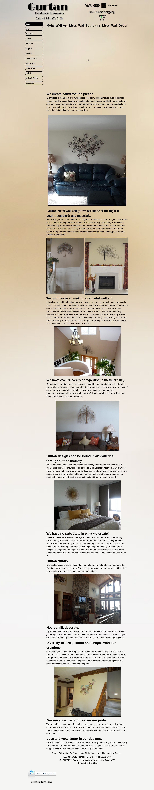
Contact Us (30, 83)
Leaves (28, 39)
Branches (29, 34)
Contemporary (31, 58)
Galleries (29, 73)
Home (28, 24)
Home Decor (30, 68)
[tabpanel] (87, 25)
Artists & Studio (32, 78)
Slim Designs (30, 63)
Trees (28, 29)
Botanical (29, 44)
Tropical (29, 48)
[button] (87, 400)
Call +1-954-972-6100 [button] (49, 18)
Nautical (29, 53)
